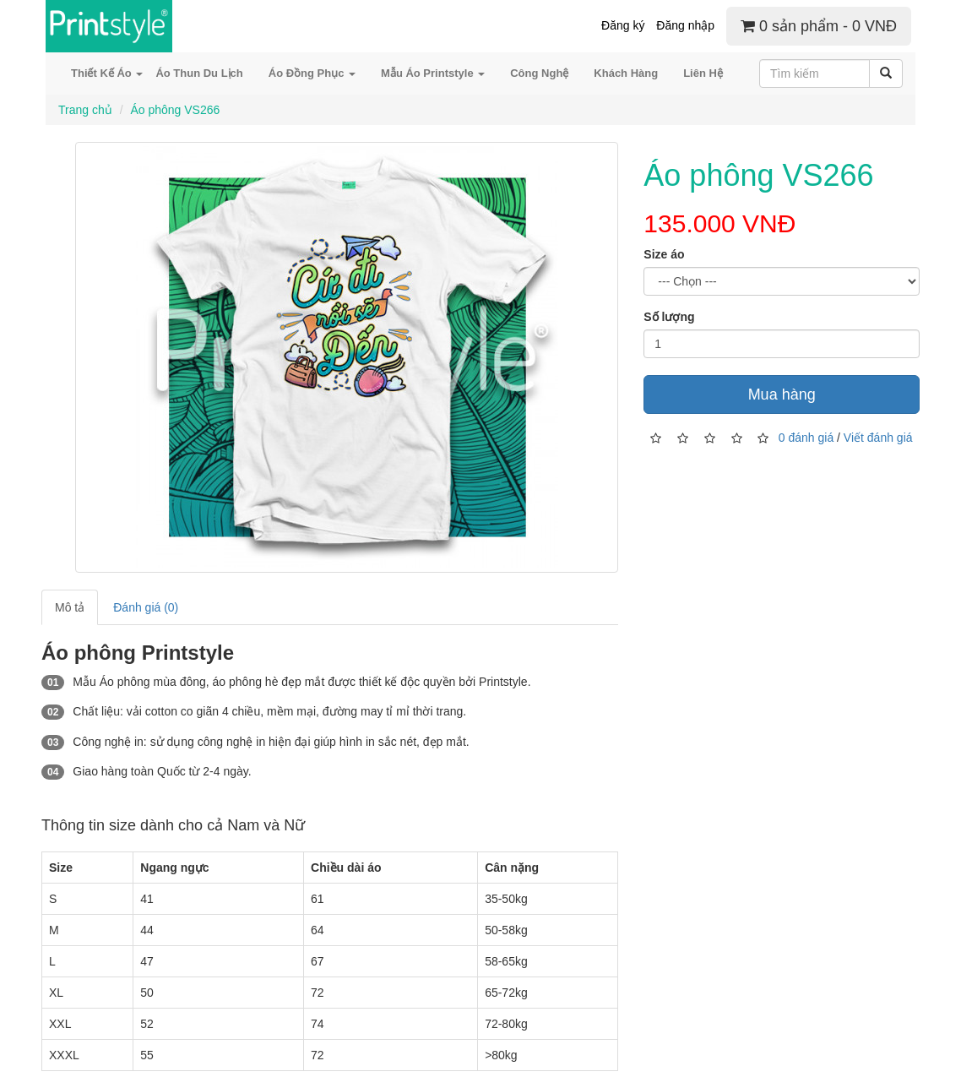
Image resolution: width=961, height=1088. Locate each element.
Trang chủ (85, 110)
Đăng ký (622, 25)
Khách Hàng (626, 73)
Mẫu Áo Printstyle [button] (433, 73)
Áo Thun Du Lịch (198, 73)
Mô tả (69, 607)
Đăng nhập (685, 25)
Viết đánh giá (878, 437)
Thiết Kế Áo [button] (107, 73)
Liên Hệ (703, 73)
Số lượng (668, 317)
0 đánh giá (806, 437)
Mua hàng (782, 394)
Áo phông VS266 (175, 110)
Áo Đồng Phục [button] (312, 73)
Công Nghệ (539, 73)
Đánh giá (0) (145, 607)
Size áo (663, 254)
